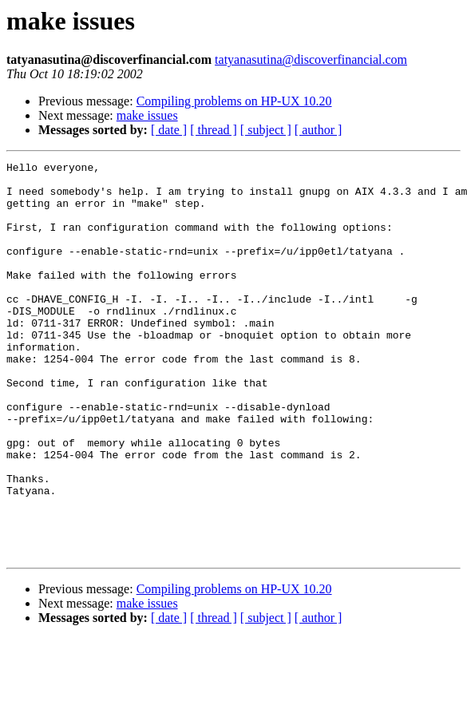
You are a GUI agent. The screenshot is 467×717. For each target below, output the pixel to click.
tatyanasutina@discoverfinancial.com (311, 59)
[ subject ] (265, 130)
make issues (147, 115)
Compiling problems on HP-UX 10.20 (234, 101)
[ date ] (169, 130)
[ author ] (318, 130)
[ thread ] (213, 130)
